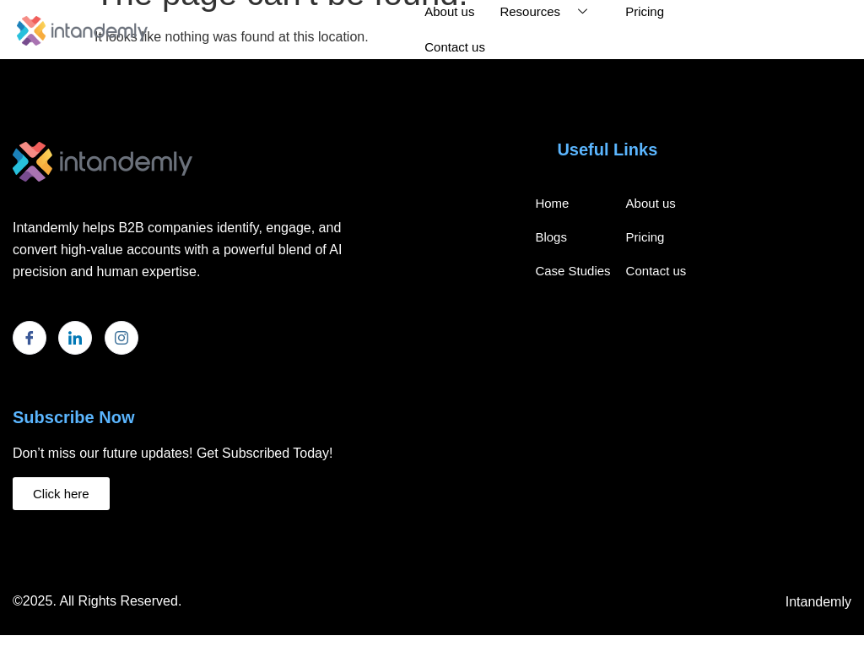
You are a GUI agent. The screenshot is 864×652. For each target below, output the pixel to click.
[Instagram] (121, 338)
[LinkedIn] (75, 338)
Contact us (454, 47)
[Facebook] (29, 338)
